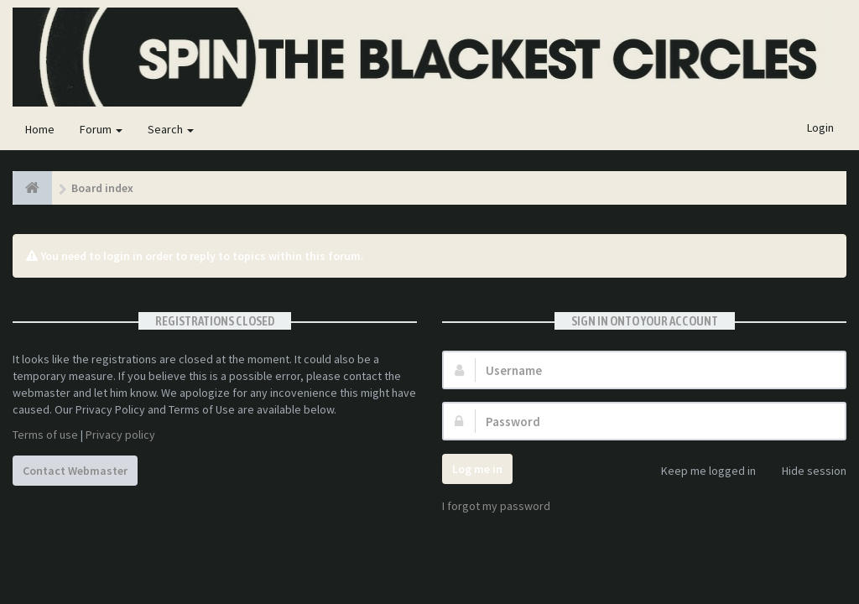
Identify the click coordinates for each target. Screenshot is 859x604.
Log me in (477, 468)
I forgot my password (496, 505)
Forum (101, 129)
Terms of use (45, 434)
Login (820, 127)
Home (40, 129)
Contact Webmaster (75, 470)
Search (171, 129)
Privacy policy (120, 434)
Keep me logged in (699, 472)
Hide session (804, 472)
